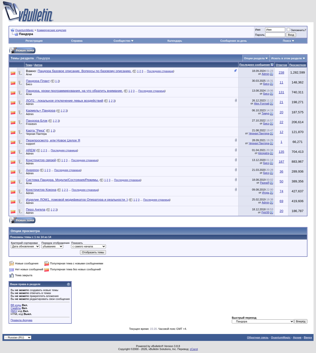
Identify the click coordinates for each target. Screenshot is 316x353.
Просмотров (297, 64)
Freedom (31, 123)
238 (281, 72)
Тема (28, 64)
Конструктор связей (41, 160)
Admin (265, 73)
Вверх (308, 337)
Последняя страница (160, 71)
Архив (297, 337)
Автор (38, 64)
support (30, 143)
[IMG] (14, 311)
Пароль (259, 34)
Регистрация (34, 40)
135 (281, 152)
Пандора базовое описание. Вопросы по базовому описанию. (85, 71)
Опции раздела (254, 58)
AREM (31, 150)
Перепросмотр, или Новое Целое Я (53, 140)
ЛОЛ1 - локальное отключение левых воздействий (64, 100)
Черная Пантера (36, 133)
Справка (76, 40)
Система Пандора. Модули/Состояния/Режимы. (62, 180)
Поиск (289, 40)
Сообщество (124, 40)
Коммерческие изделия (51, 30)
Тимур (266, 113)
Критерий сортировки (24, 242)
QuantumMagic (24, 30)
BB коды (16, 305)
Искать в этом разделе (286, 58)
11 (281, 82)
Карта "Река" (35, 130)
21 (281, 102)
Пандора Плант (38, 81)
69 (281, 201)
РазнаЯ (264, 182)
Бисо (29, 84)
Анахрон (32, 170)
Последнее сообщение (254, 64)
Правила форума (21, 320)
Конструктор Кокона (41, 190)
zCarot (194, 349)
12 (281, 132)
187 (281, 161)
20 (281, 112)
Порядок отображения (55, 242)
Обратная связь (257, 337)
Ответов (281, 64)
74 (281, 191)
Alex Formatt (261, 103)
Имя (257, 29)
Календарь (174, 40)
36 (281, 171)
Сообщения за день (233, 40)
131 (281, 92)
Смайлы (16, 308)
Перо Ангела (35, 209)
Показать (77, 242)
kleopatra (263, 153)
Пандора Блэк (36, 120)
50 (281, 181)
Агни (29, 74)
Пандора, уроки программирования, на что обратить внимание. (74, 91)
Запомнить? (296, 30)
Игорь (266, 192)
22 (281, 122)
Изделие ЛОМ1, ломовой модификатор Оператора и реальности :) (77, 199)
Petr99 (265, 212)
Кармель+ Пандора (40, 110)
